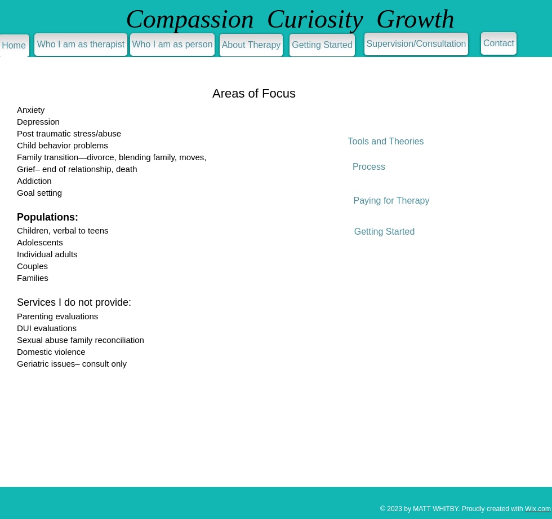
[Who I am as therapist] (80, 44)
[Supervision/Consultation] (416, 44)
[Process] (369, 167)
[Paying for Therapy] (391, 201)
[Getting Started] (322, 45)
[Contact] (499, 43)
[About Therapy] (251, 45)
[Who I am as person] (172, 44)
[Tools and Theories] (386, 142)
